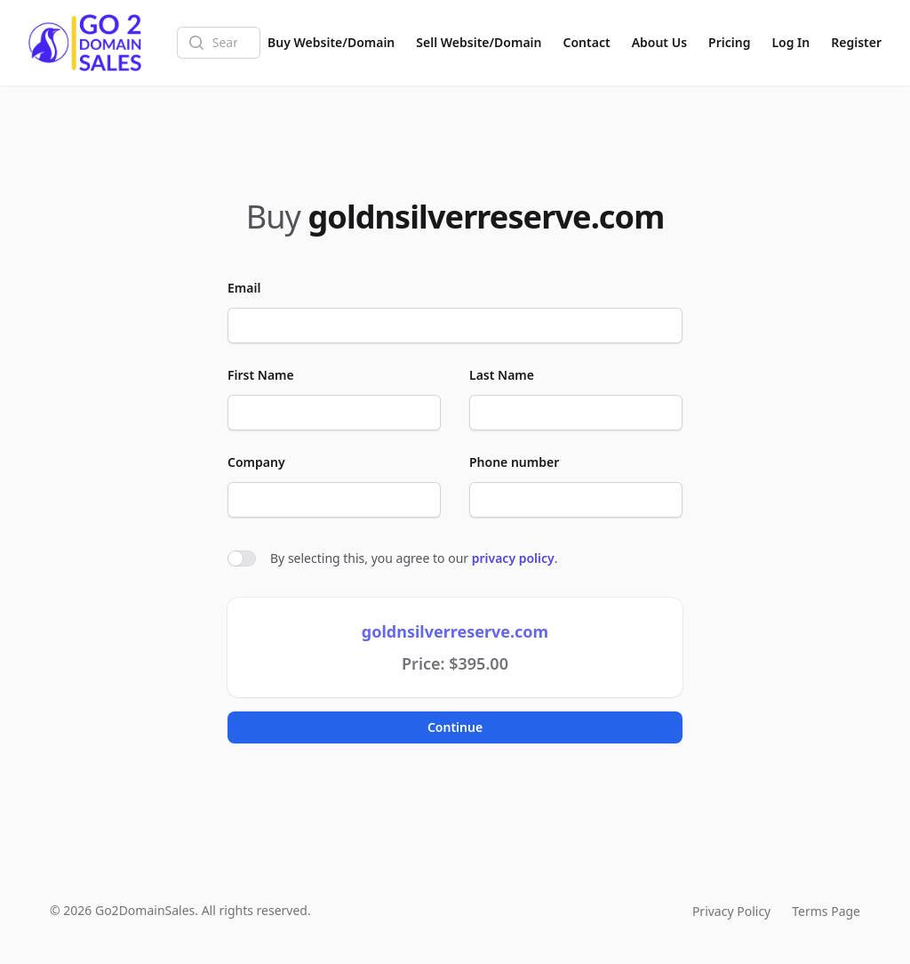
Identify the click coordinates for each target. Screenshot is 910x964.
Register (856, 42)
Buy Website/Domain (331, 42)
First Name (261, 374)
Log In (790, 42)
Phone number (514, 462)
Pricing (729, 42)
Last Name (501, 374)
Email (244, 287)
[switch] (242, 558)
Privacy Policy (731, 911)
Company (256, 462)
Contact (587, 42)
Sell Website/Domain (478, 42)
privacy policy (513, 558)
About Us (659, 42)
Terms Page (826, 911)
